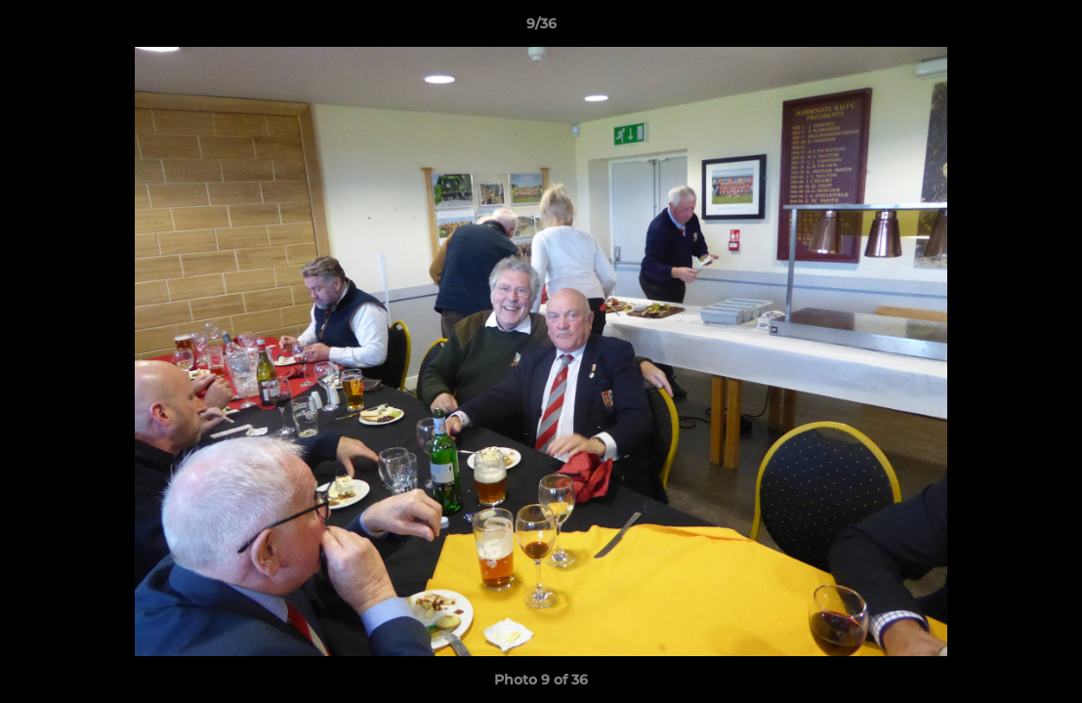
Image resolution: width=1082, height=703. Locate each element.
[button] (1047, 28)
